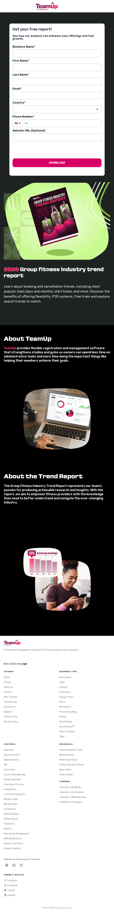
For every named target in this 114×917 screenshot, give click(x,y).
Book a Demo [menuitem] (10, 663)
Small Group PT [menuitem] (67, 726)
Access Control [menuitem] (11, 755)
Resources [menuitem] (66, 744)
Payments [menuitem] (9, 823)
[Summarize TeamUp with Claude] (7, 865)
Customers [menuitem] (9, 769)
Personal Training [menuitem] (68, 711)
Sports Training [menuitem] (67, 731)
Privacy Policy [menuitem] (11, 721)
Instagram (11, 885)
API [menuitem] (5, 764)
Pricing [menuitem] (7, 682)
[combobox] (57, 109)
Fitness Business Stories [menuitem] (71, 764)
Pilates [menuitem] (63, 716)
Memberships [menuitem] (10, 804)
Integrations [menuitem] (10, 789)
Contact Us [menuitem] (10, 707)
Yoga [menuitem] (61, 736)
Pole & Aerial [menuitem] (65, 721)
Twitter (9, 890)
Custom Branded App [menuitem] (15, 774)
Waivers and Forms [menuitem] (13, 843)
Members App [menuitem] (11, 799)
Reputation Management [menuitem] (17, 833)
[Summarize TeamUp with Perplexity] (21, 865)
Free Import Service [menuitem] (14, 784)
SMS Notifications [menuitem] (13, 838)
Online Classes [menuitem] (11, 819)
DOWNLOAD (57, 162)
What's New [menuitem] (65, 769)
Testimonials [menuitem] (10, 702)
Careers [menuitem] (8, 692)
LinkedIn (9, 895)
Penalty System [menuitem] (12, 848)
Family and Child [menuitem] (12, 779)
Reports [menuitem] (8, 828)
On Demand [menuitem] (10, 809)
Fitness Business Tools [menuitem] (70, 750)
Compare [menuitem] (64, 781)
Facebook (10, 880)
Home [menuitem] (7, 677)
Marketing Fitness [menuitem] (68, 759)
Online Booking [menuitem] (11, 814)
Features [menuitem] (9, 744)
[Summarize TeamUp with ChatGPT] (14, 865)
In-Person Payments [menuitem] (14, 794)
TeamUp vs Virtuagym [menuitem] (70, 802)
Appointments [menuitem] (11, 759)
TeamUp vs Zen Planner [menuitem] (71, 792)
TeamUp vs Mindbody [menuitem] (70, 787)
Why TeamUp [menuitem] (10, 697)
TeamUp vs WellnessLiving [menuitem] (72, 797)
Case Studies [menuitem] (66, 774)
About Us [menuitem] (8, 687)
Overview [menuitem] (8, 750)
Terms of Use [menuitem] (10, 716)
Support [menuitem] (8, 711)
